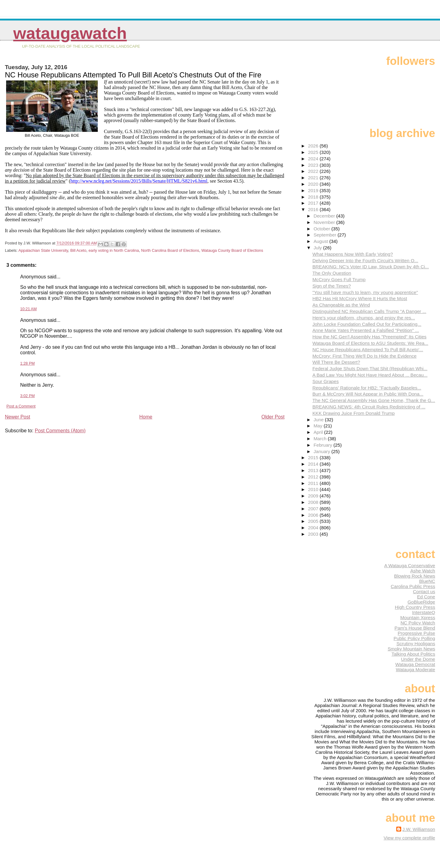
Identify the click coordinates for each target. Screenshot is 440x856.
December (325, 215)
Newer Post (17, 416)
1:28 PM (27, 363)
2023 (314, 165)
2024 (314, 158)
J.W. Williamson (418, 829)
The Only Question (331, 273)
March (321, 438)
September (326, 234)
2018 (314, 196)
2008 (314, 502)
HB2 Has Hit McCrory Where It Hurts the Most (359, 298)
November (325, 222)
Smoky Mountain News (411, 648)
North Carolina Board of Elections (170, 250)
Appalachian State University (43, 250)
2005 (314, 521)
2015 (314, 457)
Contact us (424, 591)
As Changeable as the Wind (341, 304)
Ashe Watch (422, 570)
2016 (314, 209)
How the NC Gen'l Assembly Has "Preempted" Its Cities (369, 336)
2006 (314, 515)
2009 (314, 495)
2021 (314, 177)
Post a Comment (20, 406)
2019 (314, 190)
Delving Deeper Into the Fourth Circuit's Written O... (365, 260)
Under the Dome (418, 659)
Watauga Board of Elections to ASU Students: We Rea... (370, 343)
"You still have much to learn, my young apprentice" (365, 292)
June (319, 419)
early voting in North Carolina (114, 250)
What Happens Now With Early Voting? (352, 254)
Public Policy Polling (414, 638)
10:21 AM (28, 309)
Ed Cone (426, 596)
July (318, 247)
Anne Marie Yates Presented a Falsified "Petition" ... (365, 330)
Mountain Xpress (417, 617)
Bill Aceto (78, 250)
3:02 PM (27, 395)
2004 (314, 527)
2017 (314, 203)
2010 (314, 489)
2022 (314, 171)
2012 (314, 476)
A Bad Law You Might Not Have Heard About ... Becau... (369, 375)
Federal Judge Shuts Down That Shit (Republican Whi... (369, 368)
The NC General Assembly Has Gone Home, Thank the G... (373, 400)
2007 (314, 508)
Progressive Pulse (416, 633)
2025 (314, 152)
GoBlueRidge (421, 602)
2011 (314, 483)
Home (145, 416)
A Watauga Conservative (409, 565)
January (322, 451)
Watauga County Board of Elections (232, 250)
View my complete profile (409, 837)
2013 (314, 470)
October (322, 228)
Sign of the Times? (331, 285)
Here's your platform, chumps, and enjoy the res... (363, 317)
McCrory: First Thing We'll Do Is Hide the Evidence (364, 356)
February (323, 445)
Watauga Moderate (415, 669)
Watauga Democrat (415, 664)
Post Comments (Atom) (60, 430)
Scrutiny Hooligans (415, 643)
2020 (314, 184)
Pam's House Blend (414, 628)
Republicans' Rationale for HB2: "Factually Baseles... (366, 387)
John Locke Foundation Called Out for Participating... (366, 324)
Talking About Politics (413, 654)
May (319, 425)
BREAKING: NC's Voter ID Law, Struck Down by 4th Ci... (370, 266)
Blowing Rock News (414, 576)
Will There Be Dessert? (336, 362)
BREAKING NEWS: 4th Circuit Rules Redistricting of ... (368, 406)
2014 (314, 464)
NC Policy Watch (418, 622)
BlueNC (427, 581)
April (319, 432)
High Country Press (415, 607)
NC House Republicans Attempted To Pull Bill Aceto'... (367, 349)
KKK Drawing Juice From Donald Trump (353, 413)
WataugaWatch (70, 33)
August (321, 241)
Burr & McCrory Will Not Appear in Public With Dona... (367, 393)
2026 (314, 145)
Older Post (273, 416)
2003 (314, 534)
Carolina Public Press (413, 586)
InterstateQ (423, 612)
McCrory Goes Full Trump (338, 279)
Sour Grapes (325, 381)
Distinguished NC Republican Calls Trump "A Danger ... (369, 311)
